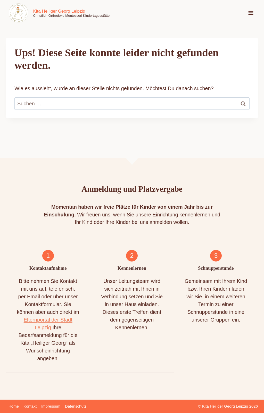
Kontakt (30, 406)
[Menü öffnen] (251, 13)
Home (14, 406)
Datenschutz (75, 406)
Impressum (50, 406)
